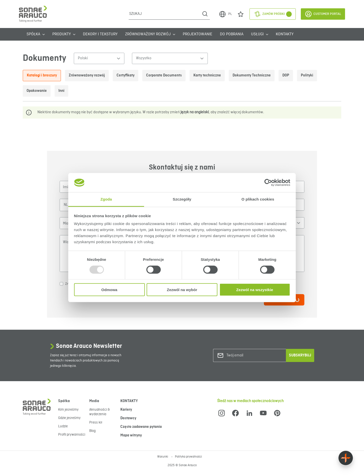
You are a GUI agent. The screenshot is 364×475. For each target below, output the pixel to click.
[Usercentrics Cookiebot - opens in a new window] (268, 182)
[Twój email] (247, 355)
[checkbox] (61, 284)
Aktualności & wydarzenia (99, 411)
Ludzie (63, 426)
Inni (61, 91)
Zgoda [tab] (106, 199)
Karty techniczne (207, 75)
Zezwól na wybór (182, 290)
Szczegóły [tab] (182, 199)
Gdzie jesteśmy (69, 418)
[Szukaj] (164, 13)
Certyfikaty (125, 75)
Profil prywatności (71, 434)
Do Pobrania (231, 34)
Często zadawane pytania (141, 427)
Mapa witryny (131, 435)
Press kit (95, 422)
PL (225, 14)
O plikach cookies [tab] (257, 199)
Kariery (126, 410)
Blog (92, 431)
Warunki (163, 457)
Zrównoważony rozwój (87, 75)
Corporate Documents (164, 75)
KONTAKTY (284, 34)
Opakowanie (37, 91)
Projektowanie (197, 34)
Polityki (307, 75)
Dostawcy (128, 418)
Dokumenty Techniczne (252, 75)
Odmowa (109, 290)
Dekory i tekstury (100, 34)
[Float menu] (345, 458)
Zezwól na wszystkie (254, 290)
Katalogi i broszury (42, 75)
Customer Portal (323, 14)
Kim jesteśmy (68, 409)
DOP (285, 75)
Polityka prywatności (188, 457)
